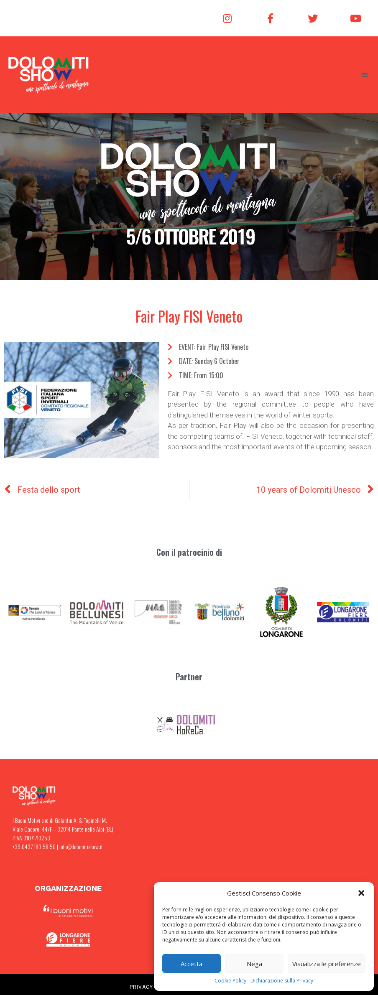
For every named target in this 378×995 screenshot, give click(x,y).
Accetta (191, 963)
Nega (254, 963)
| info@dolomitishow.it (79, 846)
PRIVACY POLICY (152, 987)
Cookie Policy (230, 980)
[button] (361, 893)
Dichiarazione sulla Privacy (281, 980)
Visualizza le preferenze (326, 963)
